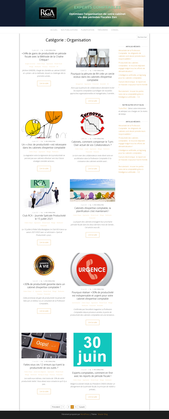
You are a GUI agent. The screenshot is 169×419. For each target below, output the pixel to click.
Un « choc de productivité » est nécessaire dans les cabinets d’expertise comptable (44, 146)
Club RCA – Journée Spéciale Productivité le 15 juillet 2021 (44, 217)
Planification (87, 30)
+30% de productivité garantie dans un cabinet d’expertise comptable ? (44, 285)
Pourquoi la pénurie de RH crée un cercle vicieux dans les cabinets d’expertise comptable (92, 77)
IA (33, 291)
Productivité (52, 66)
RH (57, 66)
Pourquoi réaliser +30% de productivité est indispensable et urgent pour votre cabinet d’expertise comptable (92, 295)
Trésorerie (103, 30)
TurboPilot (123, 108)
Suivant (82, 407)
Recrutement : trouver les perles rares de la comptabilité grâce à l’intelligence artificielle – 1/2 (131, 94)
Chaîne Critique (41, 63)
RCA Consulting (51, 50)
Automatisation (76, 303)
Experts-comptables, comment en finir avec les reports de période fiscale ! (92, 374)
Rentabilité (103, 84)
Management (79, 84)
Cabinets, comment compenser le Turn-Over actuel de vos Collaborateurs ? (92, 143)
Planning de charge (43, 374)
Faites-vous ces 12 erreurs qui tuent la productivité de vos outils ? (44, 366)
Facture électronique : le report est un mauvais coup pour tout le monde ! (133, 85)
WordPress (84, 414)
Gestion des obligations (40, 372)
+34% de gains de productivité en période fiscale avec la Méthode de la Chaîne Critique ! (44, 56)
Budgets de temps (30, 63)
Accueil (54, 30)
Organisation (49, 63)
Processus (44, 66)
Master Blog (103, 414)
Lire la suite (44, 83)
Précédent (56, 407)
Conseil (115, 30)
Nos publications (69, 30)
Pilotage (31, 66)
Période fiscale (58, 63)
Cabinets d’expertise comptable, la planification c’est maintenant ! (92, 209)
